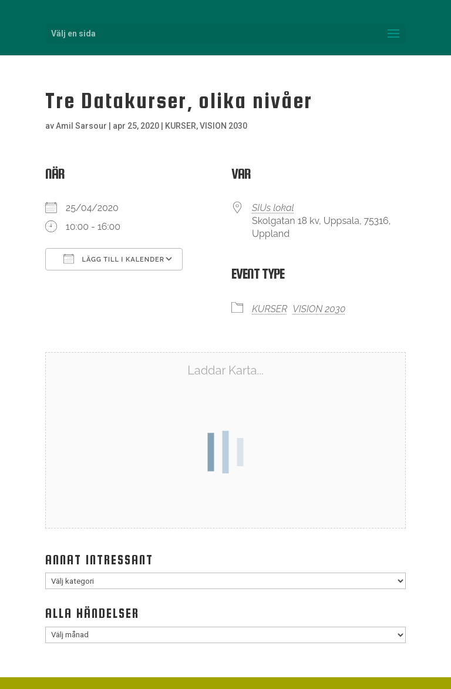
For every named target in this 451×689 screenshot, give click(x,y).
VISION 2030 (223, 126)
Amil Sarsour (81, 126)
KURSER (180, 126)
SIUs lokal (273, 207)
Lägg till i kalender (113, 258)
